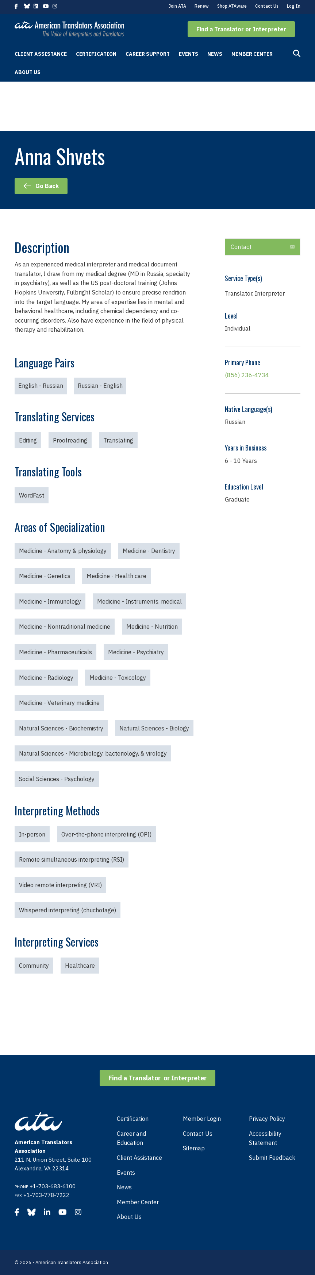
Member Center (252, 54)
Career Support (148, 54)
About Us (28, 72)
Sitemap (194, 1148)
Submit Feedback (272, 1157)
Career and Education (131, 1138)
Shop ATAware (232, 6)
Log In (293, 6)
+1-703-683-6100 (53, 1186)
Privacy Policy (267, 1118)
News (214, 54)
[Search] (296, 53)
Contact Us (266, 6)
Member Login (202, 1118)
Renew (202, 6)
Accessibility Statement (265, 1138)
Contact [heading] (241, 246)
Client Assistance (41, 54)
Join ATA (177, 6)
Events (188, 54)
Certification (96, 54)
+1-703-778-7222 (46, 1195)
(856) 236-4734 (247, 375)
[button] (241, 29)
